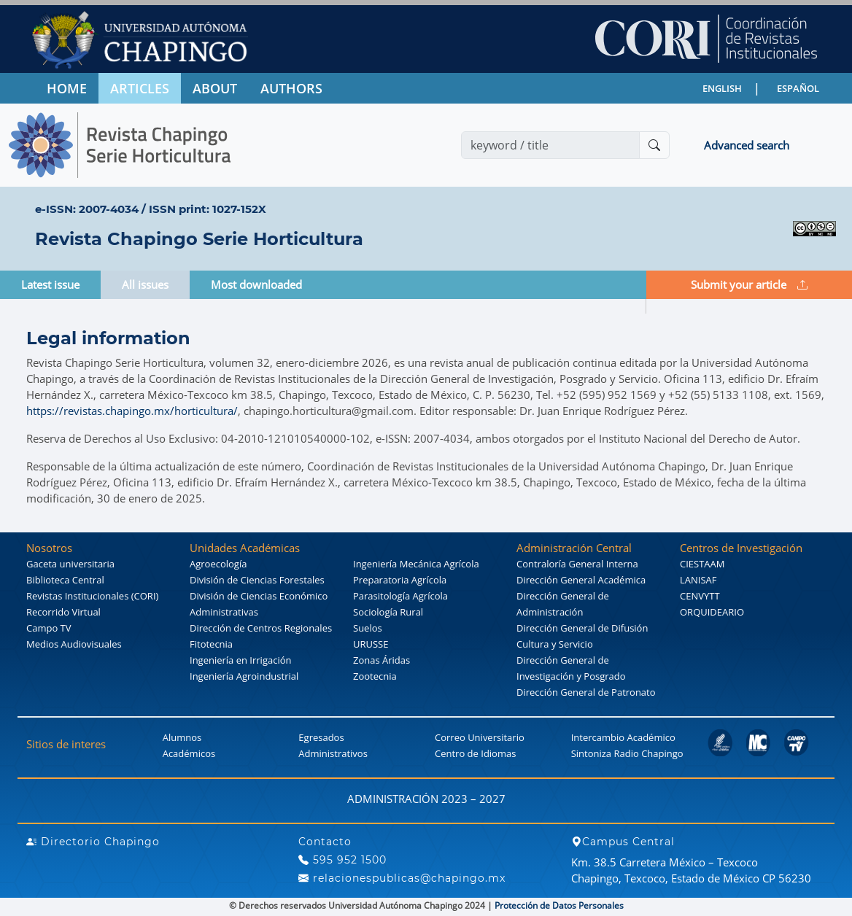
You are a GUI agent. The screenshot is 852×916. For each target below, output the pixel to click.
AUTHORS (291, 88)
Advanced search (746, 145)
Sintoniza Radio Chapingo (627, 753)
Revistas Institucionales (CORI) (92, 595)
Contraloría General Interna (577, 563)
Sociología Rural (388, 611)
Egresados (321, 737)
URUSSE (370, 644)
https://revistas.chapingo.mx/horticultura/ (132, 410)
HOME (67, 88)
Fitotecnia (211, 644)
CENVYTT (700, 595)
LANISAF (698, 579)
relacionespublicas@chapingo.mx (402, 878)
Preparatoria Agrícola (399, 579)
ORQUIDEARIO (712, 611)
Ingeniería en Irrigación (240, 660)
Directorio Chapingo (93, 841)
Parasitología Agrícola (400, 595)
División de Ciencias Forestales (257, 579)
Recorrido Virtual (63, 611)
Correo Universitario (479, 737)
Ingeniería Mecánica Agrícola (416, 563)
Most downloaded (256, 284)
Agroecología (218, 563)
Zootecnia (375, 676)
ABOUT (215, 88)
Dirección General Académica (581, 579)
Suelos (367, 627)
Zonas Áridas (381, 660)
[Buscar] (654, 145)
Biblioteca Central (65, 579)
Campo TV (48, 627)
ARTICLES (139, 88)
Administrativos (333, 753)
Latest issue (50, 284)
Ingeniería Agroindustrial (244, 676)
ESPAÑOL (798, 88)
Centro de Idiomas (475, 753)
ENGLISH (722, 88)
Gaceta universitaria (70, 563)
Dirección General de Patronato (586, 692)
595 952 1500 (342, 859)
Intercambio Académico (623, 737)
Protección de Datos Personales (559, 905)
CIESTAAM (702, 563)
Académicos (189, 753)
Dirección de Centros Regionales (261, 627)
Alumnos (182, 737)
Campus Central (623, 841)
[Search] (550, 145)
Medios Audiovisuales (74, 644)
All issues (145, 284)
